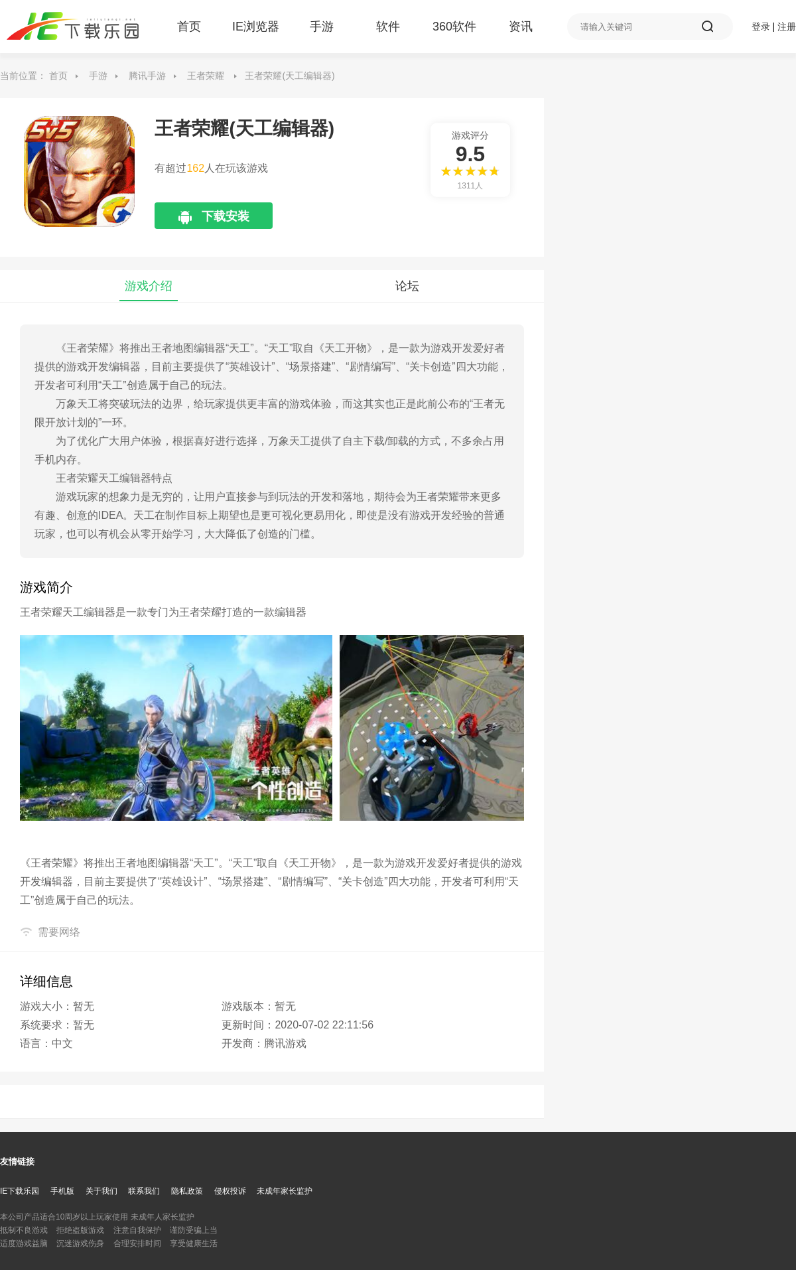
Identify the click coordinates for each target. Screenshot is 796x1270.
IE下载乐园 (19, 1191)
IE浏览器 (255, 26)
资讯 (521, 26)
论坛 (407, 286)
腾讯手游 (147, 75)
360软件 (454, 26)
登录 (761, 26)
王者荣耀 (205, 75)
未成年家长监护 (284, 1191)
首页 (189, 26)
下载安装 (225, 219)
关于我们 (101, 1191)
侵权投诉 (230, 1191)
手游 (322, 26)
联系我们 (144, 1191)
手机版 (62, 1191)
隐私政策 (187, 1191)
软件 (388, 26)
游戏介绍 (148, 286)
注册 (786, 26)
